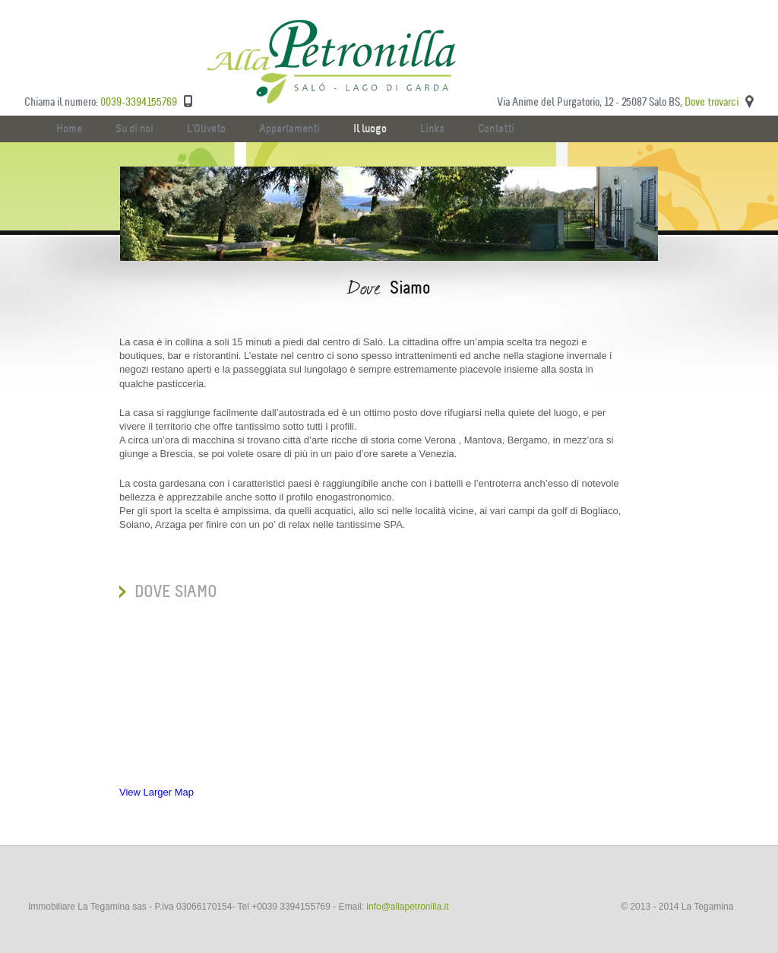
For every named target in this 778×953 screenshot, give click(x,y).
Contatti (496, 128)
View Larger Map (156, 792)
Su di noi (134, 128)
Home (69, 128)
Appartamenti (289, 128)
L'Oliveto (206, 128)
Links (432, 128)
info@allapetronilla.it (407, 906)
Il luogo (370, 128)
